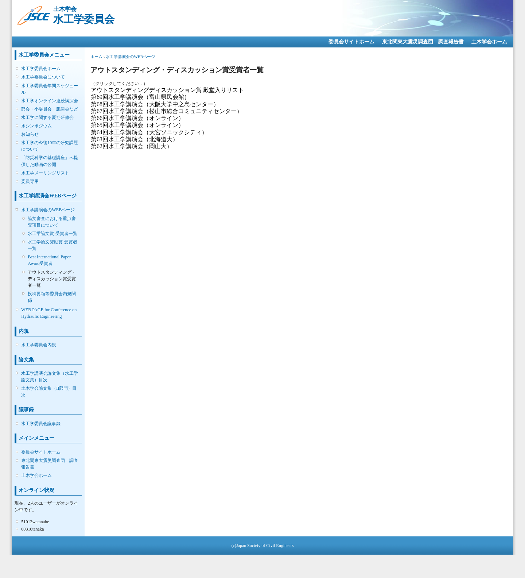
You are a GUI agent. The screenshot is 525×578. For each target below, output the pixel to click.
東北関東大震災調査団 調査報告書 (423, 42)
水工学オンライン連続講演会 (49, 100)
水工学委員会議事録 (41, 423)
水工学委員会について (43, 77)
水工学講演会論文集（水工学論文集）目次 (49, 376)
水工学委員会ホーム (41, 68)
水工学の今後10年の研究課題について (49, 146)
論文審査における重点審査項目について (52, 222)
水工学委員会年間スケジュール (49, 89)
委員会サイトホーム (351, 42)
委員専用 (30, 181)
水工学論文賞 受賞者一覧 (52, 233)
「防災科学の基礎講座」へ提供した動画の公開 (49, 161)
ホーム (96, 56)
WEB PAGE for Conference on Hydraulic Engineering (49, 313)
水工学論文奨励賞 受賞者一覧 (52, 245)
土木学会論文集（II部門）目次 (49, 391)
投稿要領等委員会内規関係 (52, 297)
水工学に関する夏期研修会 (47, 117)
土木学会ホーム (489, 42)
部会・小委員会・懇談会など (49, 109)
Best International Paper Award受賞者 (49, 260)
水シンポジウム (36, 125)
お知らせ (30, 134)
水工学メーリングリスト (45, 173)
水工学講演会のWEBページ (48, 209)
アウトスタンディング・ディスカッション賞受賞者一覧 (52, 279)
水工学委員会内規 (38, 344)
